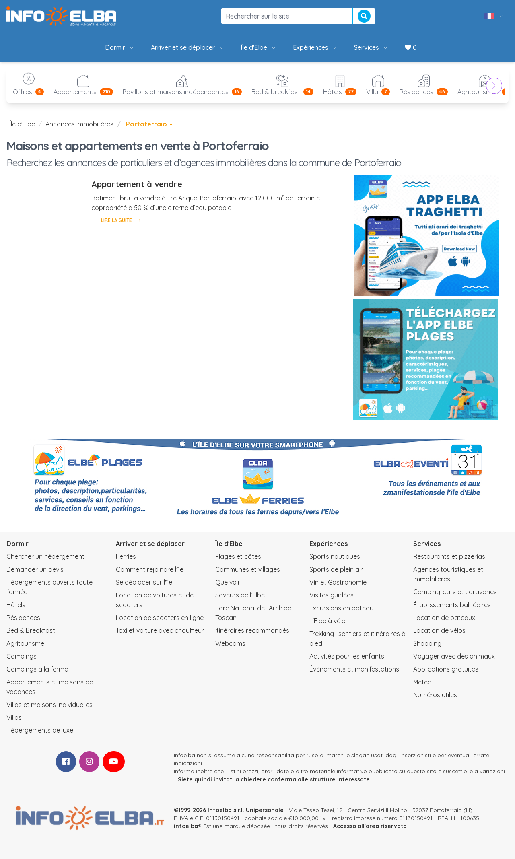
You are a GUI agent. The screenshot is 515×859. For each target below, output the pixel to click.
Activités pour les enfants (346, 656)
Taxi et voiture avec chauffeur (160, 630)
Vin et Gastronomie (338, 582)
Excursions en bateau (341, 608)
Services (371, 47)
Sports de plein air (336, 569)
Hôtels (15, 605)
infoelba (186, 826)
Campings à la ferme (37, 669)
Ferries (126, 556)
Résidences (23, 618)
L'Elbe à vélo (327, 621)
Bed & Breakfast (30, 630)
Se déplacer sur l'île (144, 582)
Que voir (227, 582)
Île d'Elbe (259, 47)
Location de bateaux (444, 618)
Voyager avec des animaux (454, 656)
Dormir (120, 47)
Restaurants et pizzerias (449, 556)
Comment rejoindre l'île (149, 569)
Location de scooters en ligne (160, 618)
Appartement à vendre (136, 184)
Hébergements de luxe (39, 730)
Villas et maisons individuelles (49, 704)
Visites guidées (331, 595)
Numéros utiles (435, 695)
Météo (422, 682)
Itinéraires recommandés (252, 630)
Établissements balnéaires (452, 605)
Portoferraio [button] (149, 124)
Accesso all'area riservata (370, 826)
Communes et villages (247, 569)
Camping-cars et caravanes (455, 592)
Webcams (230, 643)
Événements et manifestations (354, 669)
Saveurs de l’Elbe (240, 595)
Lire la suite (120, 220)
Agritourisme (25, 643)
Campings (21, 656)
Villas (14, 717)
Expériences (315, 47)
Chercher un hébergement (45, 556)
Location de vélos (439, 630)
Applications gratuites (445, 669)
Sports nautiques (334, 556)
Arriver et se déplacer (188, 47)
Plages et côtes (238, 556)
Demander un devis (35, 569)
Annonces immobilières (79, 124)
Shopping (427, 643)
